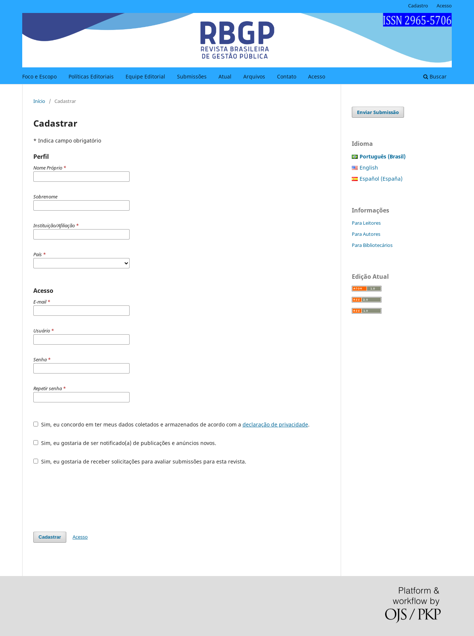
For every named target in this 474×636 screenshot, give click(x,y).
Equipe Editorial (145, 76)
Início (39, 101)
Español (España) (381, 178)
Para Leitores (366, 223)
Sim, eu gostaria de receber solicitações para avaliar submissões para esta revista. (139, 461)
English (369, 167)
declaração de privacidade (275, 424)
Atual (224, 76)
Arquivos (254, 76)
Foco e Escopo (39, 76)
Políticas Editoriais (91, 76)
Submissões (192, 76)
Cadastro (418, 5)
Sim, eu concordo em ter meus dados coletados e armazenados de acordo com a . (171, 424)
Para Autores (366, 234)
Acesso (316, 76)
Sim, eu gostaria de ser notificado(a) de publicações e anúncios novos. (124, 442)
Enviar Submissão (378, 112)
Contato (286, 76)
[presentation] (89, 498)
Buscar (435, 76)
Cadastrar (50, 537)
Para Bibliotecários (372, 245)
